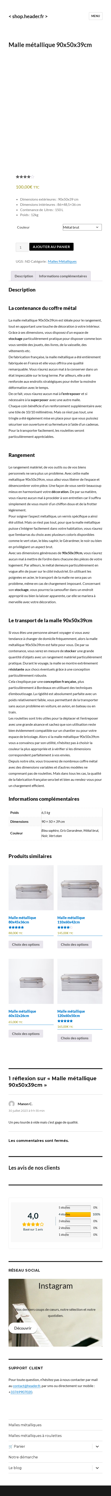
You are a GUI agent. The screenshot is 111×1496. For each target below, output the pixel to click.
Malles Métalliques (62, 272)
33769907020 (21, 1402)
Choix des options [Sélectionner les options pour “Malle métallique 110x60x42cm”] (74, 955)
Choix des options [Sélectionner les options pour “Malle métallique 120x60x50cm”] (74, 1048)
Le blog (15, 1478)
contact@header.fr (26, 1396)
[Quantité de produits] (22, 257)
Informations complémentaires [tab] (63, 286)
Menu (95, 16)
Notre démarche (23, 1468)
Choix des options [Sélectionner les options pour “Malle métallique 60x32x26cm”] (26, 1044)
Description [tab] (24, 286)
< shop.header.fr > (28, 16)
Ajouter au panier (51, 257)
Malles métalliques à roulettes (35, 1446)
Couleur (23, 238)
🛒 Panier (17, 1457)
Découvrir (23, 1338)
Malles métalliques (25, 1435)
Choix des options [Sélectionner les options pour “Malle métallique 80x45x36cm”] (26, 955)
